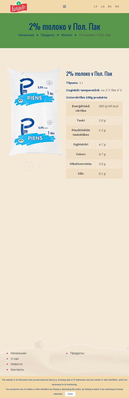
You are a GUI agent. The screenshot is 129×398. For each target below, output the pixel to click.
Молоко (66, 35)
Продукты (47, 35)
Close (70, 394)
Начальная (26, 35)
